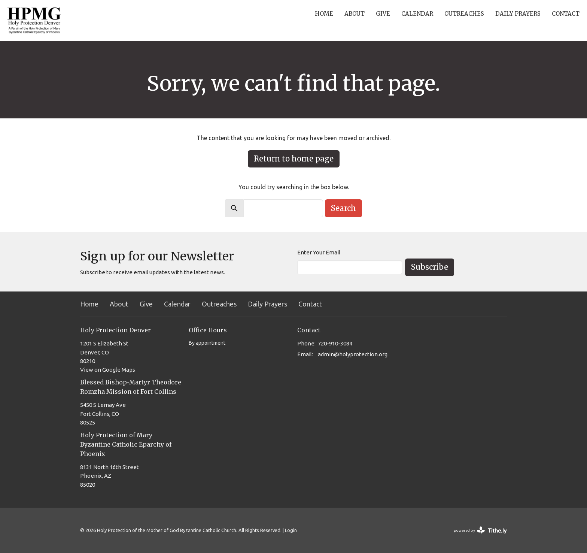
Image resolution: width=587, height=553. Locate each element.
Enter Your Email (318, 252)
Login (291, 530)
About (354, 13)
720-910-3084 (335, 343)
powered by (480, 530)
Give (383, 13)
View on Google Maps (107, 369)
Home (324, 13)
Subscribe (429, 267)
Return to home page (294, 158)
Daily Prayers (518, 13)
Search (343, 208)
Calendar (417, 13)
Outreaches (464, 13)
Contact (566, 13)
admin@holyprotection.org (352, 354)
